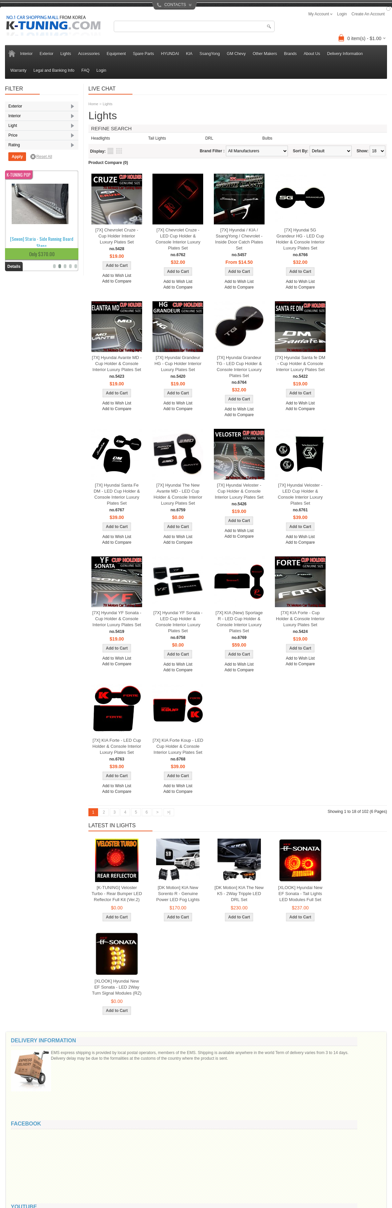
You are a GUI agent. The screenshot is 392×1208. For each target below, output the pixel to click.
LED (18, 231)
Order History (204, 1168)
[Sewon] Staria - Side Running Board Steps (41, 440)
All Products (144, 1196)
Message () (305, 1078)
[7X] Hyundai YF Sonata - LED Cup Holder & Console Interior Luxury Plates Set (178, 621)
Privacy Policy (29, 1175)
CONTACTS (175, 4)
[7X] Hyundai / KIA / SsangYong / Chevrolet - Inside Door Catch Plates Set (239, 238)
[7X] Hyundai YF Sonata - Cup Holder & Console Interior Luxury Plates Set (116, 618)
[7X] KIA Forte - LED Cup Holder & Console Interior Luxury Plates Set (116, 746)
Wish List (200, 1175)
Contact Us (85, 1161)
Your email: (301, 1066)
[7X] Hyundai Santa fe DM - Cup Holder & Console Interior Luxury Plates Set (300, 363)
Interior (26, 53)
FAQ (85, 70)
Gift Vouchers (146, 1168)
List (110, 151)
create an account (368, 14)
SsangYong (210, 53)
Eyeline (20, 135)
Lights (65, 53)
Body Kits (22, 115)
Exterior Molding (28, 125)
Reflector (22, 240)
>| (168, 812)
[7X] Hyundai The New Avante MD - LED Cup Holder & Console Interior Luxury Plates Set (177, 494)
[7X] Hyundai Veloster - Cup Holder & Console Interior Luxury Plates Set (239, 491)
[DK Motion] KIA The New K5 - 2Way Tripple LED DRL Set (239, 893)
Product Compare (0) (108, 162)
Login (101, 70)
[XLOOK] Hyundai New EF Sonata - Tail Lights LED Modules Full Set (300, 893)
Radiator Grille (27, 154)
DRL (18, 202)
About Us (312, 53)
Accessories (89, 53)
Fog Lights (23, 211)
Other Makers (265, 53)
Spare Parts (143, 53)
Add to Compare (116, 281)
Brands (290, 53)
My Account (202, 1161)
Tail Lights (23, 250)
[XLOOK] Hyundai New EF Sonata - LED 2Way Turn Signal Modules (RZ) (116, 987)
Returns (83, 1168)
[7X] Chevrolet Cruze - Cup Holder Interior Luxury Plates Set (116, 235)
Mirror (19, 144)
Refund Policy (29, 1182)
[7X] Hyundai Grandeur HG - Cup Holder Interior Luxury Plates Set (178, 363)
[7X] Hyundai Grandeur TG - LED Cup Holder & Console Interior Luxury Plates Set (239, 366)
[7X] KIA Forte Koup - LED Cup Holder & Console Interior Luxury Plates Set (177, 746)
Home (93, 104)
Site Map (83, 1175)
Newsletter (202, 1182)
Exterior (46, 53)
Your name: (301, 1054)
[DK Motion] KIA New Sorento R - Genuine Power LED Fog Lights (178, 893)
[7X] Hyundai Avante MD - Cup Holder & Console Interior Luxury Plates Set (116, 363)
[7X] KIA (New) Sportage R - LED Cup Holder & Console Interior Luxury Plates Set (239, 621)
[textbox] (194, 26)
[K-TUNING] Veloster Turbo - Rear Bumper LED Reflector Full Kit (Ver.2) (116, 893)
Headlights (23, 221)
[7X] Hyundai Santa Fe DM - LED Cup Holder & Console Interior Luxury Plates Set (117, 494)
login (342, 14)
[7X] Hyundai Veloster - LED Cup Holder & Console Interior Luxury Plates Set (300, 494)
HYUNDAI (170, 53)
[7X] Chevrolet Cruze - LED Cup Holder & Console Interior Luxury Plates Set (177, 238)
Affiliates (141, 1175)
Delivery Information (345, 53)
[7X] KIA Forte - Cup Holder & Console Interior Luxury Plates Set (300, 618)
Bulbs (267, 138)
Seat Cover (24, 183)
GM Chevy (236, 53)
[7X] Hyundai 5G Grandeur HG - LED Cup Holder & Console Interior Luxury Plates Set (300, 238)
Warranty (18, 70)
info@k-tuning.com (342, 1155)
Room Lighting (27, 173)
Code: (344, 1113)
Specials (141, 1182)
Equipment (116, 53)
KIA (189, 53)
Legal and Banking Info (53, 70)
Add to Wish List (116, 275)
